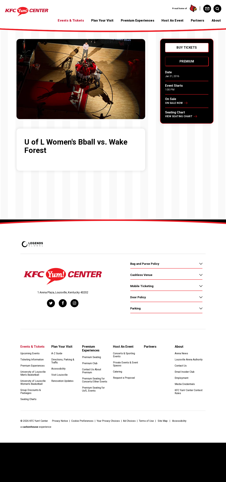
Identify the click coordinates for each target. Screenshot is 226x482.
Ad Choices (129, 420)
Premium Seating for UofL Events (93, 389)
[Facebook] (63, 303)
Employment (181, 377)
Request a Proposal (124, 377)
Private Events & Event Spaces (125, 364)
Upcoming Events (30, 353)
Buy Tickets (187, 47)
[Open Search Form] (217, 9)
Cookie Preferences (82, 420)
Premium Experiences (137, 20)
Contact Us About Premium (91, 371)
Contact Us (181, 365)
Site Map (163, 420)
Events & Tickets (71, 20)
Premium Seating (91, 357)
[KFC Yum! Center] (32, 11)
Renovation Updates (62, 380)
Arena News (181, 353)
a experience (35, 427)
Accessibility (58, 368)
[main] (113, 236)
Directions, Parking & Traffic (62, 361)
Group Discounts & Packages (30, 392)
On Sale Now (174, 102)
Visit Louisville (59, 374)
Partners (197, 20)
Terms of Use (146, 420)
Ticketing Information (32, 359)
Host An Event (172, 20)
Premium (187, 61)
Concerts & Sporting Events (124, 355)
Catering (117, 371)
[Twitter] (51, 303)
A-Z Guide (56, 353)
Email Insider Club (184, 371)
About (216, 20)
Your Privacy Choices (108, 420)
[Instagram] (74, 303)
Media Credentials (185, 384)
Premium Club (89, 363)
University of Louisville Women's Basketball (33, 382)
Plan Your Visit (102, 20)
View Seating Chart (178, 116)
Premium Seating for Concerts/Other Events (94, 380)
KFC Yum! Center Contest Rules (188, 392)
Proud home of (184, 8)
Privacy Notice (60, 420)
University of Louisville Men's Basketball (33, 373)
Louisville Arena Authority (189, 359)
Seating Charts (28, 399)
